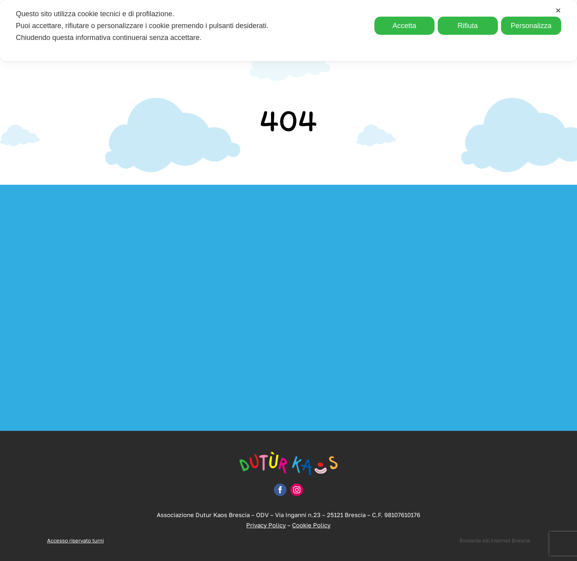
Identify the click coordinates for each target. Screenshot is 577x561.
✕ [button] (558, 11)
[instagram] (296, 489)
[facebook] (280, 489)
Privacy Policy (266, 525)
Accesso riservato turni (75, 540)
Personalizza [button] (531, 26)
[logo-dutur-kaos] (288, 454)
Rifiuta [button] (467, 26)
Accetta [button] (404, 26)
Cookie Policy (311, 525)
